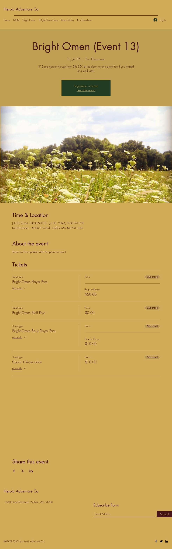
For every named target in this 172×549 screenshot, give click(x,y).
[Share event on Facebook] (14, 471)
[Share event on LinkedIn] (31, 471)
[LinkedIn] (166, 541)
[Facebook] (156, 541)
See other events (86, 90)
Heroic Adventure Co (21, 9)
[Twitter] (161, 541)
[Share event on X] (22, 471)
